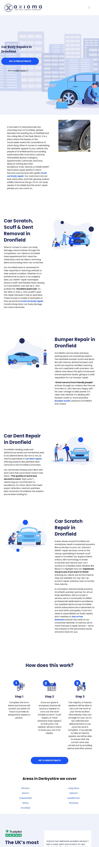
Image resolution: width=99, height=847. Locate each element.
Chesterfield (25, 798)
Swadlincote (73, 798)
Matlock (73, 793)
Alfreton (25, 788)
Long (73, 788)
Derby (25, 802)
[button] (89, 7)
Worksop (73, 802)
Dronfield (25, 807)
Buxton (25, 793)
